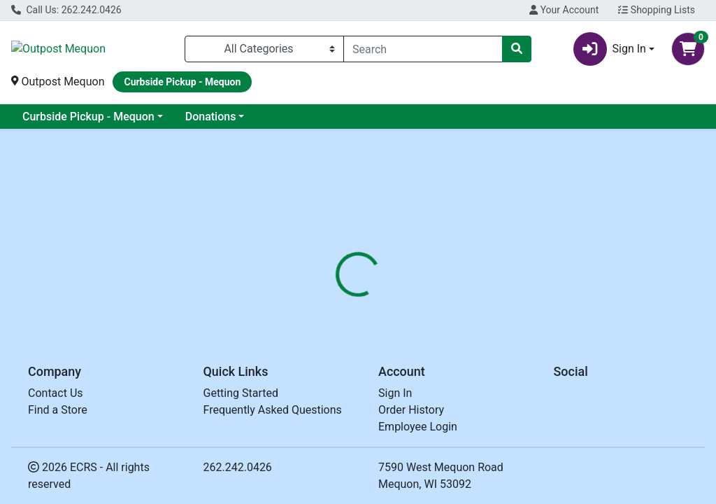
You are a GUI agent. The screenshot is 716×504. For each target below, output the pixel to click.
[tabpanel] (507, 389)
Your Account (564, 9)
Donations (210, 116)
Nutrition (394, 308)
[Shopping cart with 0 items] (688, 49)
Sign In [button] (609, 49)
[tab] (336, 308)
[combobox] (423, 49)
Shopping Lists (656, 9)
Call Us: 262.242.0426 (66, 9)
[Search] (423, 49)
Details (336, 308)
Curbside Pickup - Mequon (88, 116)
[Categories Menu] (264, 49)
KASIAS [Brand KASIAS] (457, 361)
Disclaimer (461, 308)
